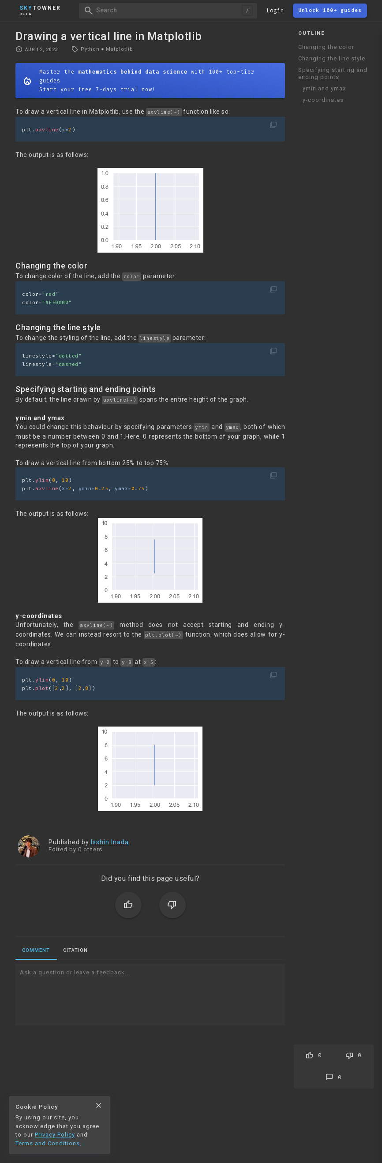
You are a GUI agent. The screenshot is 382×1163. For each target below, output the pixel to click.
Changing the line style (331, 58)
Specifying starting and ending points (332, 73)
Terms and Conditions (47, 1143)
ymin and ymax (324, 88)
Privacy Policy (55, 1134)
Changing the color (326, 47)
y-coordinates (323, 100)
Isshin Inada (110, 842)
